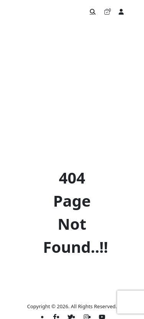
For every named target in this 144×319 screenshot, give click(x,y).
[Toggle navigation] (134, 11)
